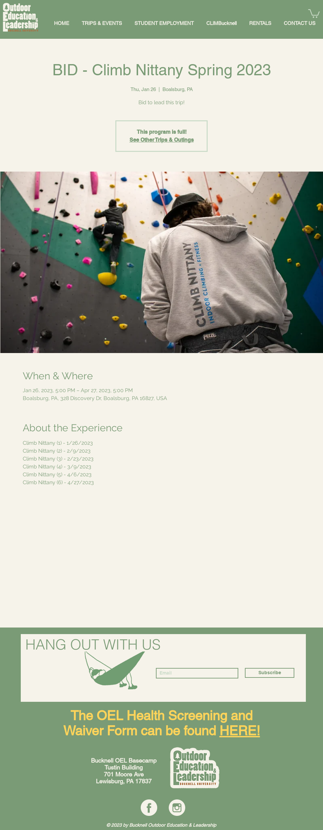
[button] (314, 13)
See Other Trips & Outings (162, 140)
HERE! (240, 730)
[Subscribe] (269, 673)
